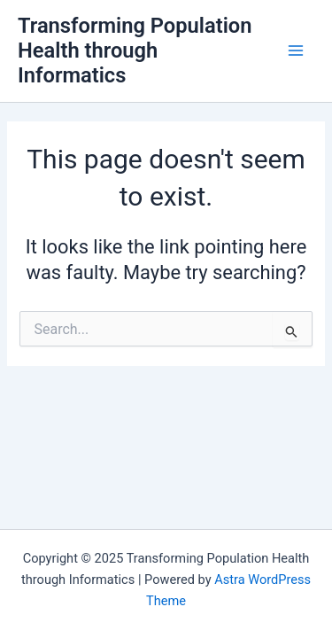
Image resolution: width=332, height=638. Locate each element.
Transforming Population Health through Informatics (134, 51)
